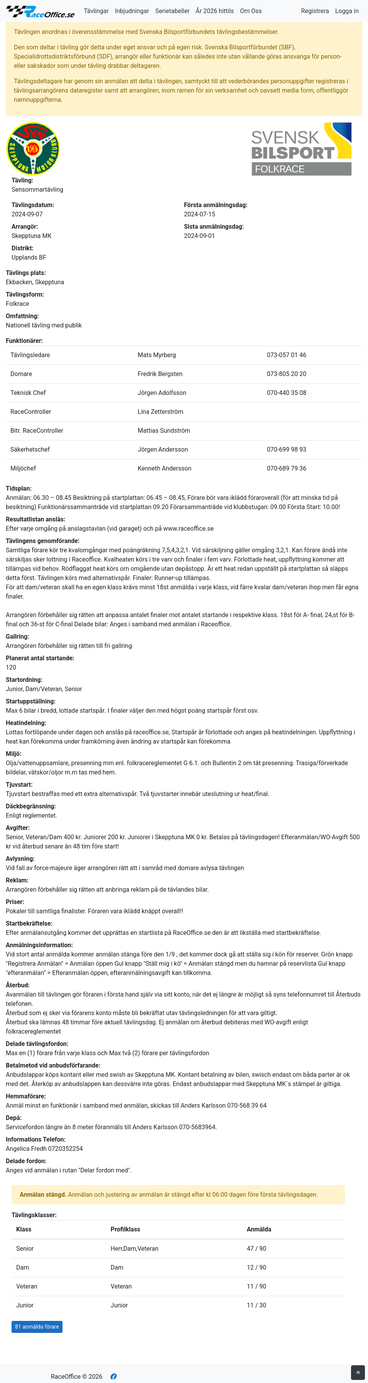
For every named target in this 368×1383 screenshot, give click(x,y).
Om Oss (251, 11)
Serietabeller (172, 11)
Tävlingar (96, 11)
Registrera (315, 11)
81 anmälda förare (37, 1327)
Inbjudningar (132, 11)
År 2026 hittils (215, 11)
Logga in (347, 11)
